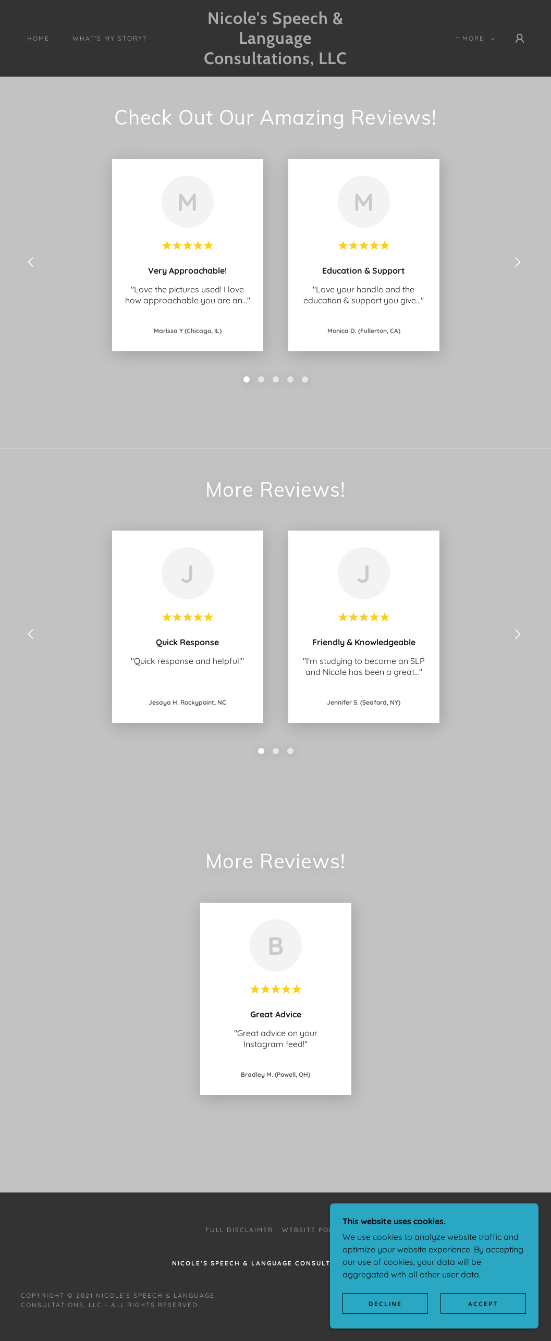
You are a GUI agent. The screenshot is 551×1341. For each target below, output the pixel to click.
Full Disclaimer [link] (239, 1230)
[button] (476, 38)
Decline (385, 1304)
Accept (483, 1304)
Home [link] (38, 38)
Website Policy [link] (314, 1230)
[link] (276, 61)
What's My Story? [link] (109, 38)
